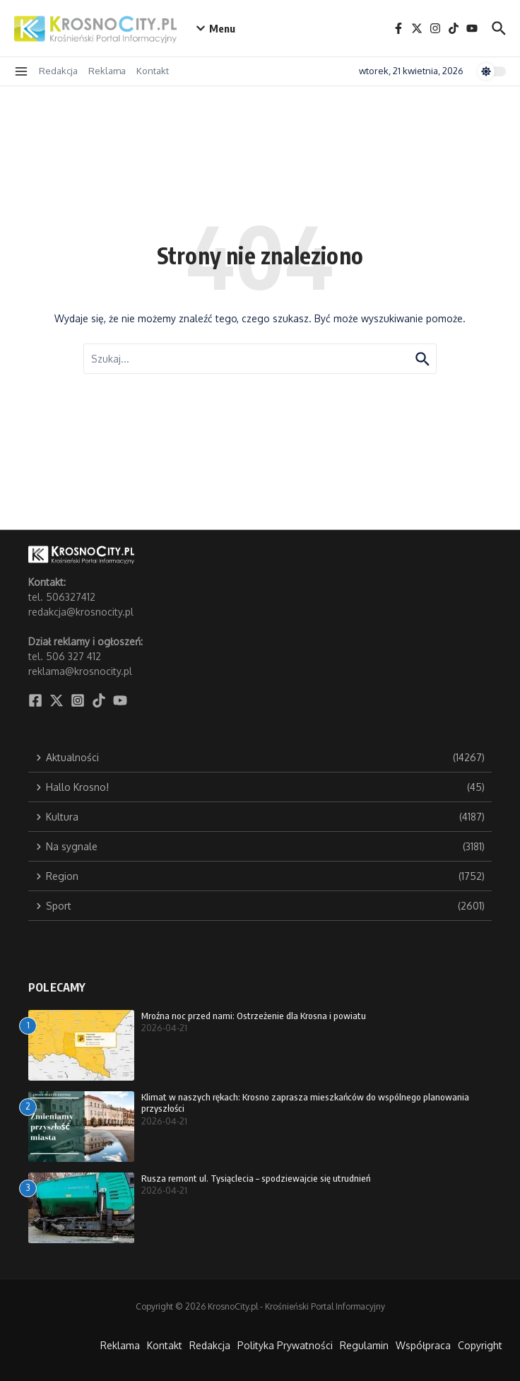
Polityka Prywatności (285, 1345)
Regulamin (364, 1345)
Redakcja (58, 70)
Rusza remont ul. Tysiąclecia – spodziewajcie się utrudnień (255, 1178)
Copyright (480, 1345)
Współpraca (423, 1345)
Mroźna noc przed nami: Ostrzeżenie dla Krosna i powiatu (253, 1015)
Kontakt (152, 70)
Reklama (107, 70)
